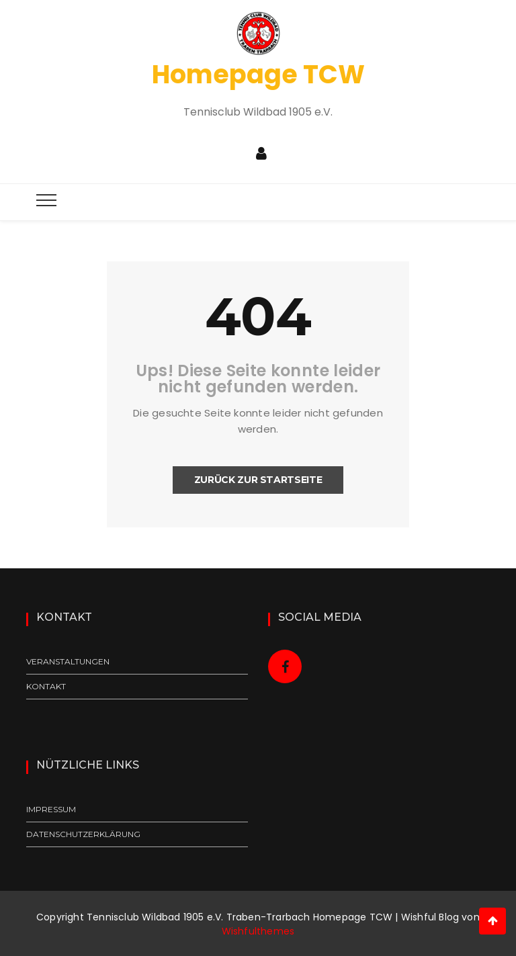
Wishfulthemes (258, 931)
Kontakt (46, 686)
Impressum (51, 809)
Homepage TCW (258, 74)
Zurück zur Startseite (258, 480)
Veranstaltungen (68, 661)
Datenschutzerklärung (83, 834)
